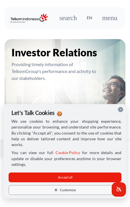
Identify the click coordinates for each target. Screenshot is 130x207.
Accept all (65, 177)
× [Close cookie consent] (121, 109)
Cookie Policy (68, 152)
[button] (119, 189)
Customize (65, 190)
